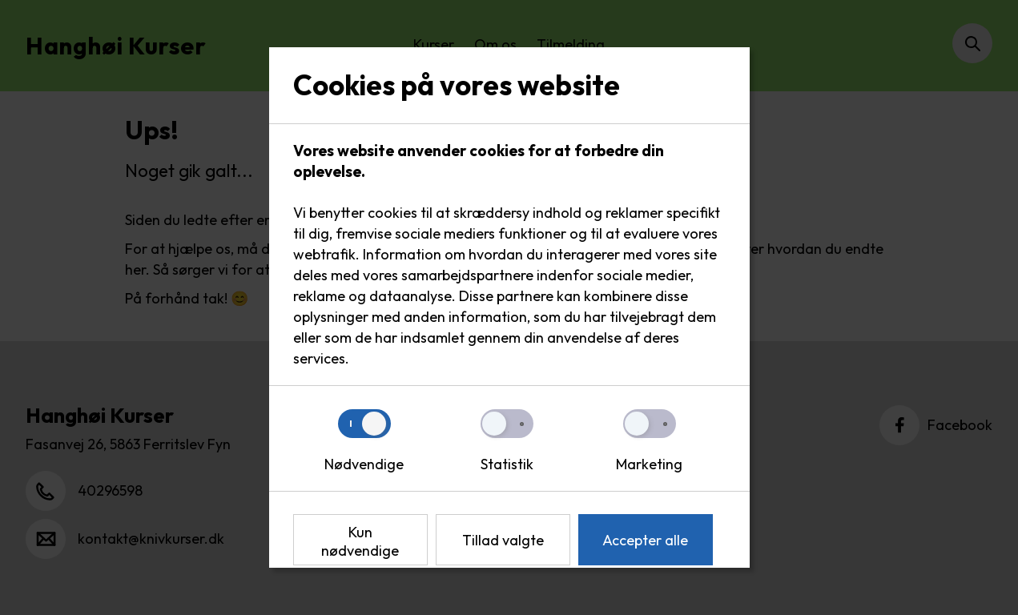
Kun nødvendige (360, 541)
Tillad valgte (503, 540)
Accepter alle (645, 540)
